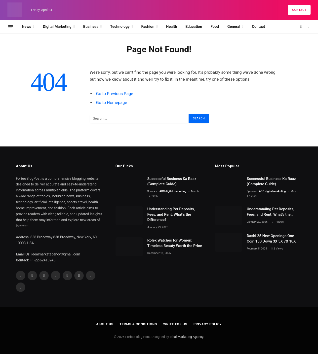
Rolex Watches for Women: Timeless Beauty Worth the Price (174, 243)
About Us (104, 324)
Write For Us (175, 324)
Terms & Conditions (138, 324)
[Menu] (10, 26)
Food (214, 26)
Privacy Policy (208, 324)
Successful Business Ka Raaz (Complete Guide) (172, 181)
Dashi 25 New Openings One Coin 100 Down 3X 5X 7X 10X (272, 238)
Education (194, 26)
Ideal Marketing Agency (186, 337)
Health (171, 26)
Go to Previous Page (114, 93)
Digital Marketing (57, 26)
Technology (119, 26)
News (26, 26)
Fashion (148, 26)
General (233, 26)
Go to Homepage (111, 102)
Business (90, 26)
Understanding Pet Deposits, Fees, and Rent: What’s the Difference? (171, 214)
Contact (299, 10)
